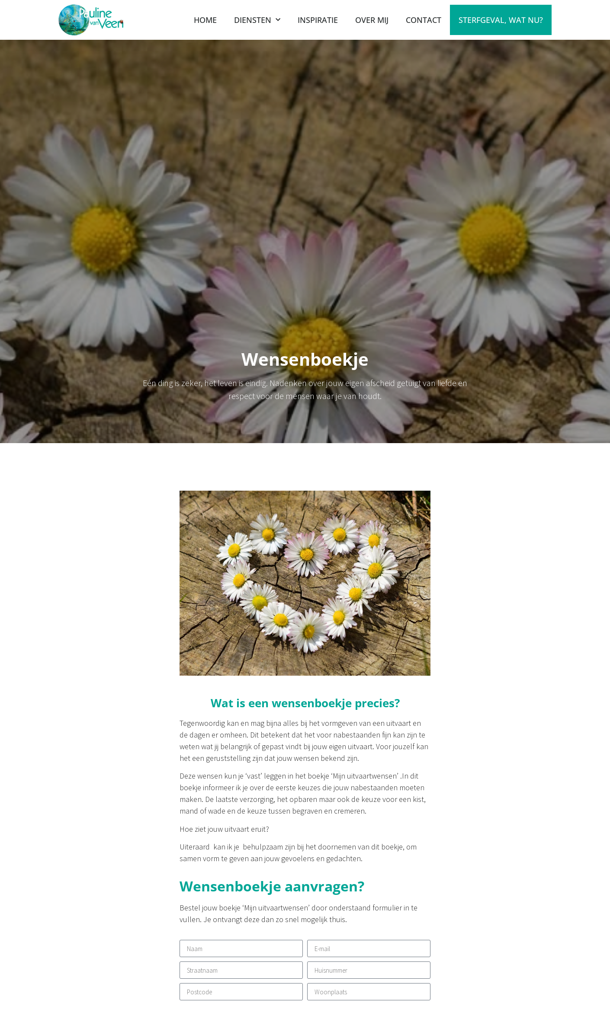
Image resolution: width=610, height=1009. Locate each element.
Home (205, 20)
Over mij (371, 20)
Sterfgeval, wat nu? (501, 20)
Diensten (257, 20)
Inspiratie (318, 20)
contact (423, 20)
